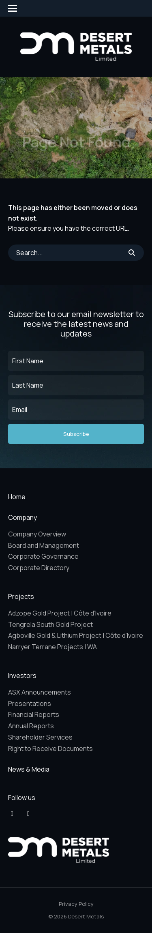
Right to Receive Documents (50, 748)
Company (22, 517)
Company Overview (37, 534)
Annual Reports (31, 725)
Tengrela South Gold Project (50, 624)
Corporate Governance (43, 556)
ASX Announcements (39, 692)
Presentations (29, 703)
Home (17, 496)
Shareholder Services (40, 737)
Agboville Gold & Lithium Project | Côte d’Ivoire (75, 635)
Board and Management (43, 545)
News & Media (28, 769)
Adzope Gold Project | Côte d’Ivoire (59, 613)
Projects (21, 596)
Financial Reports (33, 714)
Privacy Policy (76, 903)
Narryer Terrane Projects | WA (52, 646)
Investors (22, 675)
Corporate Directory (38, 567)
